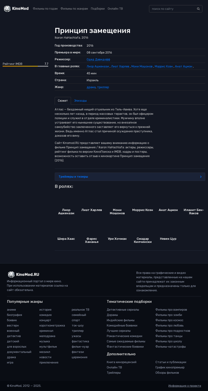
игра (10, 362)
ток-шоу (78, 325)
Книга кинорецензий (121, 362)
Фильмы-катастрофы (170, 346)
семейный (79, 315)
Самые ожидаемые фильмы (126, 341)
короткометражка (52, 325)
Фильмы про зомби (168, 315)
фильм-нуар (80, 346)
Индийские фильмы (120, 320)
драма (91, 87)
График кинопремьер (169, 367)
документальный (19, 352)
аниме (11, 309)
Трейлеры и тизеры (130, 177)
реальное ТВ (80, 309)
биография (14, 315)
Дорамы (112, 315)
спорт (76, 320)
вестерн (13, 325)
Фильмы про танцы (168, 336)
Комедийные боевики (122, 325)
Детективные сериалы (123, 309)
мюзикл (44, 352)
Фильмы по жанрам (74, 8)
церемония (79, 357)
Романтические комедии (124, 336)
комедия (45, 315)
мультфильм (48, 346)
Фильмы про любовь (169, 325)
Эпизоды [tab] (80, 100)
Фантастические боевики (125, 346)
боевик (12, 320)
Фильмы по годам (45, 8)
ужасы (76, 336)
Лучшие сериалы (119, 331)
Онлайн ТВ (115, 8)
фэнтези (78, 352)
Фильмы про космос (169, 320)
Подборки (98, 8)
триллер (103, 87)
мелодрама (47, 336)
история (45, 309)
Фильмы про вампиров (171, 309)
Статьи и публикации (170, 362)
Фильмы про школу (168, 341)
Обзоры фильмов (167, 372)
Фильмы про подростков (172, 331)
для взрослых (16, 346)
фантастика (80, 341)
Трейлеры (114, 372)
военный (13, 331)
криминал (46, 331)
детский (13, 341)
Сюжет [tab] (63, 100)
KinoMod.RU (27, 274)
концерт (45, 320)
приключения (48, 362)
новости (45, 357)
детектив (14, 336)
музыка (44, 341)
